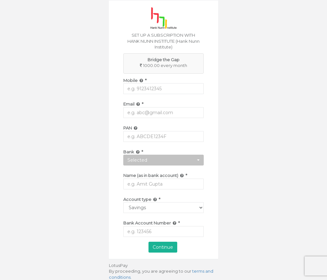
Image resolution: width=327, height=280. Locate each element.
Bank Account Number (151, 222)
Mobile (135, 80)
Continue (163, 247)
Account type (141, 199)
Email (133, 104)
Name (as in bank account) (155, 175)
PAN (130, 127)
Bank (133, 151)
